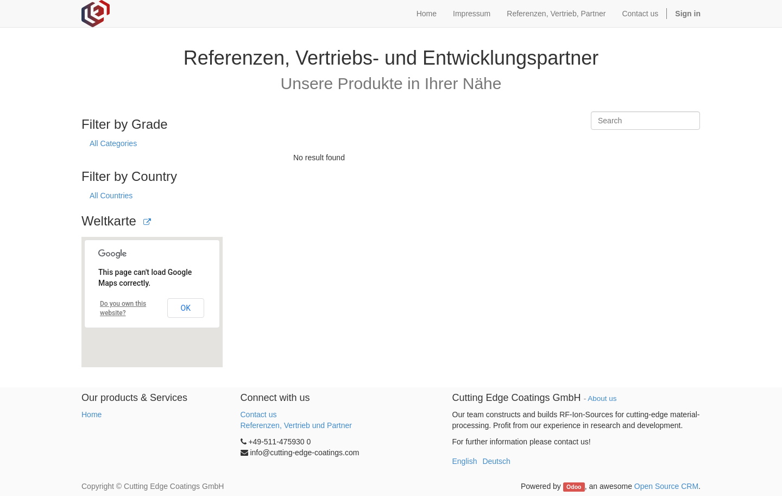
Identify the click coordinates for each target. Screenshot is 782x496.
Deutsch (496, 461)
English (464, 461)
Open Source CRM (666, 486)
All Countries (111, 195)
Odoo (573, 487)
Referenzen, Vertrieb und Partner (296, 425)
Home (91, 414)
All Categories (113, 143)
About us (602, 398)
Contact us (259, 414)
